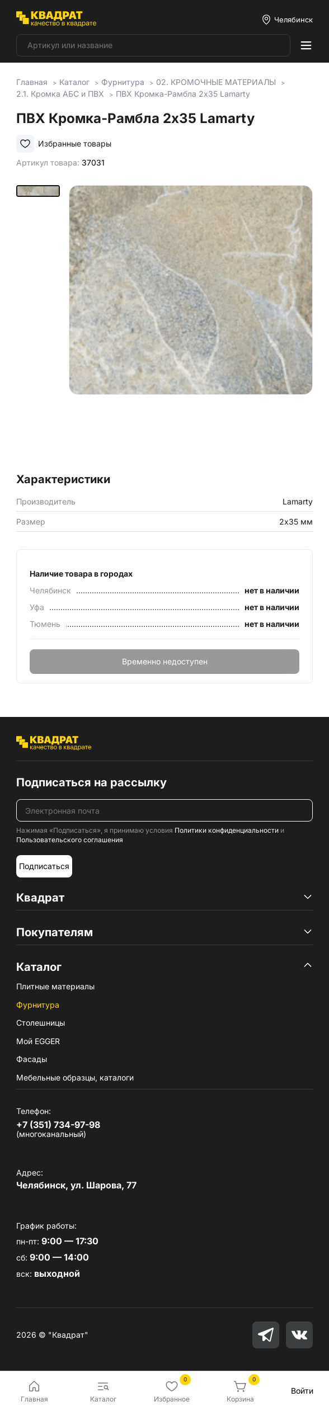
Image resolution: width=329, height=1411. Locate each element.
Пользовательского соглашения (69, 840)
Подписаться (44, 866)
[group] (190, 325)
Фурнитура (37, 1004)
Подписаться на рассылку (91, 782)
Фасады (31, 1059)
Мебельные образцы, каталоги (75, 1077)
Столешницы (40, 1022)
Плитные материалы (55, 986)
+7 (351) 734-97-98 (58, 1125)
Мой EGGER (38, 1041)
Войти (302, 1390)
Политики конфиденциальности (227, 830)
